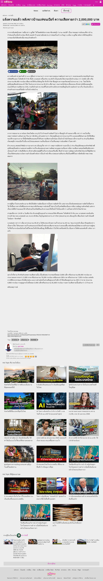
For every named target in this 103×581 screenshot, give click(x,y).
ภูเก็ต (32, 32)
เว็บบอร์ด (11, 5)
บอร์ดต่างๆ (46, 10)
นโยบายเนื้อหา (37, 577)
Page (74, 5)
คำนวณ (68, 5)
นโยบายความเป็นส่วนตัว (26, 577)
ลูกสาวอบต (11, 27)
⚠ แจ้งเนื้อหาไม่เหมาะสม (89, 344)
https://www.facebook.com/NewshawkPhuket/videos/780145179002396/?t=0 (28, 334)
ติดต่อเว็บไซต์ (67, 577)
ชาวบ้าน (14, 339)
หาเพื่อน (18, 5)
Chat (23, 5)
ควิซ (63, 5)
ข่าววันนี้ (11, 15)
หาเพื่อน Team (41, 5)
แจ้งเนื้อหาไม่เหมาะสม (90, 577)
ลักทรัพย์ (33, 339)
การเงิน (80, 5)
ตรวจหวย (57, 5)
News (36, 10)
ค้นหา (56, 10)
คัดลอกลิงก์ (96, 23)
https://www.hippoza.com (14, 335)
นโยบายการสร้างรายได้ (49, 577)
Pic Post (49, 5)
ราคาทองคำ (87, 5)
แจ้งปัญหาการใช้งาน (77, 577)
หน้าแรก (3, 5)
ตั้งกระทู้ (66, 10)
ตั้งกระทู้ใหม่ (51, 563)
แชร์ (86, 23)
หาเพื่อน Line (31, 5)
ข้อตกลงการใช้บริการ (12, 577)
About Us (59, 577)
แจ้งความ (24, 339)
